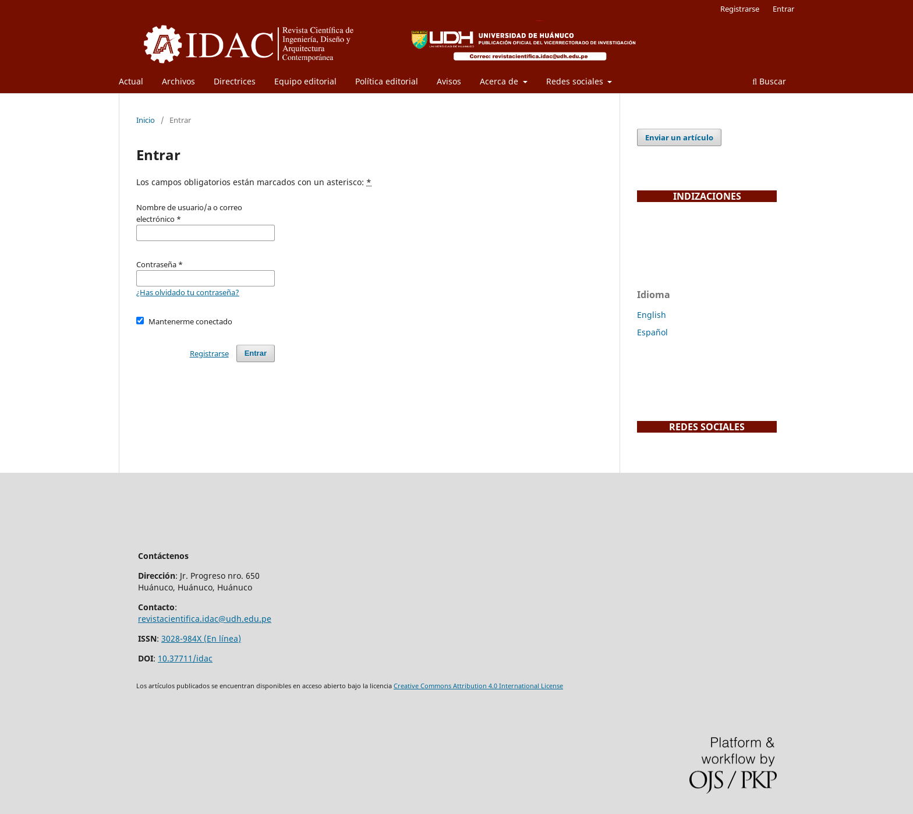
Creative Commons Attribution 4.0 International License (478, 686)
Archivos (178, 81)
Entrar (783, 8)
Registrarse (739, 8)
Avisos (449, 81)
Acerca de (500, 81)
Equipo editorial (305, 81)
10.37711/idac (185, 658)
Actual (131, 81)
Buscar (769, 81)
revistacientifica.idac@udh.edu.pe (204, 618)
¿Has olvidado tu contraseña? (187, 292)
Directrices (235, 81)
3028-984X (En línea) (201, 638)
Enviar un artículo (679, 137)
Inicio (145, 120)
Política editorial (386, 81)
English (651, 314)
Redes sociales (576, 81)
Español (652, 332)
